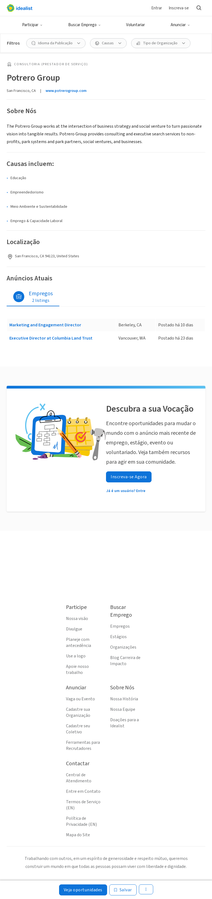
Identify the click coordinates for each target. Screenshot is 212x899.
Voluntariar (135, 25)
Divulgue (74, 629)
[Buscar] (198, 8)
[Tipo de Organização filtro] (160, 43)
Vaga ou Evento (80, 699)
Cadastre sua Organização (78, 712)
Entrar (156, 8)
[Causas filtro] (108, 43)
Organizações (123, 647)
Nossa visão (77, 619)
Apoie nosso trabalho (77, 669)
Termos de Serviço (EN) (83, 805)
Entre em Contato (83, 791)
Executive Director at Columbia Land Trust (50, 338)
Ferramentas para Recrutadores (83, 745)
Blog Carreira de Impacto (125, 661)
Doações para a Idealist (124, 723)
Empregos (120, 626)
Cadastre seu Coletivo (78, 729)
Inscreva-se (179, 8)
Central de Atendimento (78, 778)
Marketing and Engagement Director (45, 325)
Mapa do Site (78, 835)
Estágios (118, 637)
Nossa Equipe (122, 709)
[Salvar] (123, 889)
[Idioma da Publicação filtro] (56, 43)
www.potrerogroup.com (66, 91)
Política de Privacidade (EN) (81, 821)
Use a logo (76, 656)
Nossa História (124, 699)
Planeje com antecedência (78, 642)
